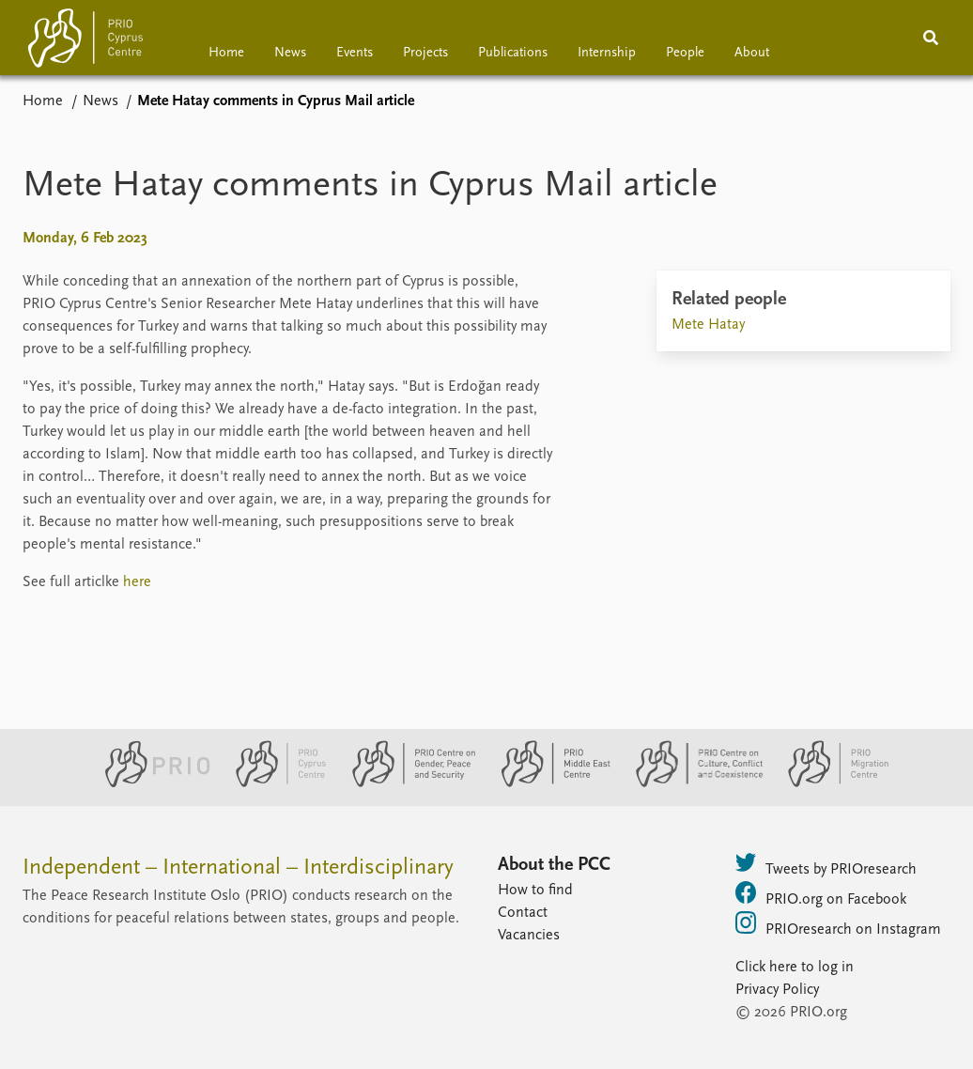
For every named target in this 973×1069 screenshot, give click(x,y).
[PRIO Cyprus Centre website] (273, 783)
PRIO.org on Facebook (820, 894)
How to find (535, 890)
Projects (425, 53)
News (290, 53)
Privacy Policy (777, 990)
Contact (523, 913)
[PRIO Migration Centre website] (828, 783)
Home (226, 53)
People (685, 53)
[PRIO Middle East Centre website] (548, 783)
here (137, 582)
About (751, 53)
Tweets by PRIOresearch (826, 864)
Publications (513, 53)
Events (354, 53)
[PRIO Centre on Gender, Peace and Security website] (406, 783)
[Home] (85, 42)
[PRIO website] (150, 783)
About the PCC (554, 865)
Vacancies (529, 935)
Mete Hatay (708, 325)
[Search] (930, 37)
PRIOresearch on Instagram (838, 924)
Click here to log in (794, 967)
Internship (607, 53)
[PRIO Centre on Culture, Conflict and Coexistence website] (691, 783)
